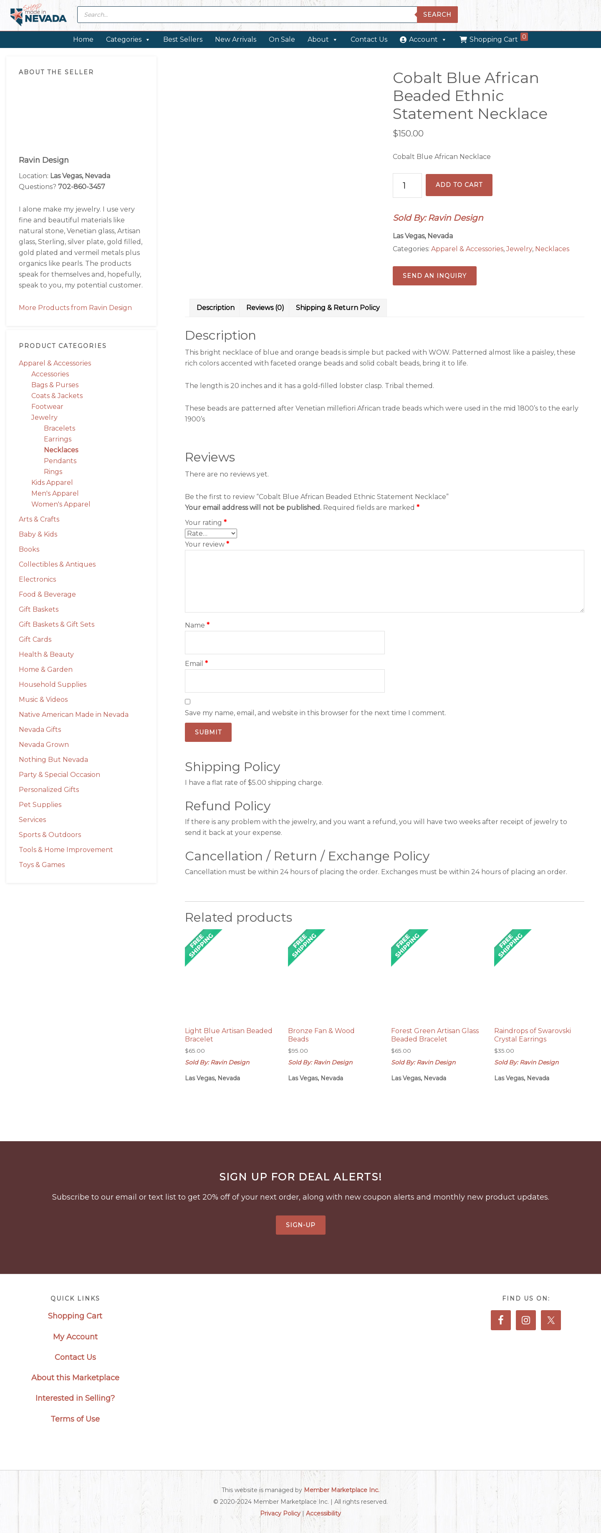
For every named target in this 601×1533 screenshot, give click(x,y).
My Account (75, 1336)
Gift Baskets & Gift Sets (56, 624)
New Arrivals (235, 39)
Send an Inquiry (435, 276)
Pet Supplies (40, 805)
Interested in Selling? (75, 1398)
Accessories (50, 374)
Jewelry (44, 417)
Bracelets (59, 428)
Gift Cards (35, 639)
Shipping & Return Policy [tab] (338, 308)
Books (29, 549)
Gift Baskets (38, 609)
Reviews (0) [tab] (265, 308)
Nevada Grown (44, 745)
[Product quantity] (407, 185)
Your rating (206, 523)
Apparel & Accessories (55, 363)
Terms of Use (75, 1419)
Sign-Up (301, 1225)
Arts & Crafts (39, 519)
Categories (128, 39)
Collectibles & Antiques (57, 564)
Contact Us (369, 39)
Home (83, 39)
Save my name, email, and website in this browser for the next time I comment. (315, 713)
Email (196, 664)
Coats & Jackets (57, 396)
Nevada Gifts (40, 730)
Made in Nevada (38, 15)
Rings (53, 472)
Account (428, 39)
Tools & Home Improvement (66, 850)
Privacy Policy (280, 1513)
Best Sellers (182, 39)
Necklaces (61, 450)
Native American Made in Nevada (74, 715)
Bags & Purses (54, 385)
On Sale (282, 39)
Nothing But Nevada (53, 760)
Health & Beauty (46, 654)
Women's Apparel (61, 504)
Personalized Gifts (49, 790)
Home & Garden (46, 669)
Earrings (57, 439)
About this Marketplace (75, 1377)
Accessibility (323, 1513)
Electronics (37, 579)
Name (197, 625)
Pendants (60, 461)
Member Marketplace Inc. (341, 1490)
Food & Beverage (47, 594)
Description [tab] (216, 308)
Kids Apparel (52, 483)
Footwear (47, 407)
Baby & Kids (38, 534)
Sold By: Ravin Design (438, 218)
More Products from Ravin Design (75, 308)
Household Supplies (52, 684)
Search (437, 14)
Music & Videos (43, 699)
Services (32, 820)
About (323, 39)
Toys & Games (42, 865)
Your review (207, 544)
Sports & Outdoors (50, 835)
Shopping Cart (499, 38)
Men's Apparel (55, 493)
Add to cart (459, 185)
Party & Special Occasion (59, 775)
